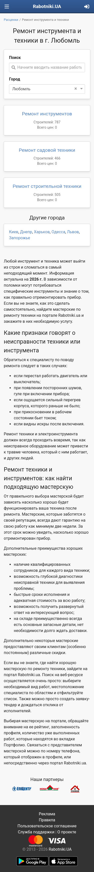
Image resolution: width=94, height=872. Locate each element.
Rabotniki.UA (47, 6)
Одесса (58, 231)
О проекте (66, 832)
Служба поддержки (36, 832)
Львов (73, 231)
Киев (13, 231)
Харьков (42, 231)
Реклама (47, 814)
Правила (47, 820)
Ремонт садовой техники (47, 150)
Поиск (15, 57)
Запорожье (19, 237)
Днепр (26, 231)
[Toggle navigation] (7, 7)
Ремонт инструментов (47, 114)
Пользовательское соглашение (47, 826)
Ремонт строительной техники (47, 186)
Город (14, 79)
